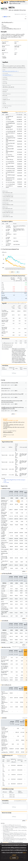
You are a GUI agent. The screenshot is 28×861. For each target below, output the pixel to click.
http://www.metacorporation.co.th (10, 71)
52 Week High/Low (17, 45)
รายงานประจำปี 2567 (7, 75)
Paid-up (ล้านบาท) (5, 41)
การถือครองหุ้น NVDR (6, 215)
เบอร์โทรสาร (4, 81)
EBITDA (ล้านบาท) (5, 52)
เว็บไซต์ (3, 69)
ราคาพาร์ (3, 101)
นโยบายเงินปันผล (5, 349)
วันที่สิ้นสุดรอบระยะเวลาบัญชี (8, 434)
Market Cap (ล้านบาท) (6, 45)
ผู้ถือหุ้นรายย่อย (5, 191)
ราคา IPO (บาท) (5, 97)
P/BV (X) (15, 52)
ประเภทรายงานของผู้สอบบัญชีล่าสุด (9, 430)
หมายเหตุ (2, 823)
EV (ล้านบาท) (4, 48)
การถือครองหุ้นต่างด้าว (6, 199)
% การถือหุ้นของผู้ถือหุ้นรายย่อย (7, 195)
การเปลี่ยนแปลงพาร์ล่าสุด (6, 105)
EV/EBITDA (4, 56)
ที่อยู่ (3, 64)
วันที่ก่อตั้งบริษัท (5, 89)
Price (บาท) (16, 41)
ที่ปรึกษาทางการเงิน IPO (6, 85)
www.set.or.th (5, 842)
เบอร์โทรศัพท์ (4, 77)
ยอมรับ (14, 858)
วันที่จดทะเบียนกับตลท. (6, 93)
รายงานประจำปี (5, 73)
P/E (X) (15, 48)
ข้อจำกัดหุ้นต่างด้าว (5, 203)
